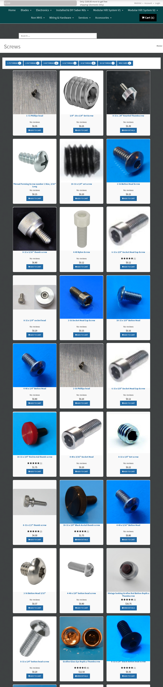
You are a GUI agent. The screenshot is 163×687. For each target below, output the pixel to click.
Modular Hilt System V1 (108, 10)
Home (12, 10)
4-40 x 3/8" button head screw (81, 593)
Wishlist (137, 3)
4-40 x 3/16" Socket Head (82, 457)
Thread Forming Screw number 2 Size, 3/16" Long (34, 185)
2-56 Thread (32, 63)
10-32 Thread (107, 63)
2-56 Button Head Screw (128, 184)
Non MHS (38, 17)
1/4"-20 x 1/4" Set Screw (81, 115)
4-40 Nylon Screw (81, 252)
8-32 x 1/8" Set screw (128, 457)
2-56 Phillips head (81, 388)
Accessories (103, 17)
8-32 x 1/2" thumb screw (34, 525)
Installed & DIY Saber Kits (72, 10)
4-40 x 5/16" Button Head (128, 525)
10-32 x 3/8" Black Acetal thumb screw (81, 525)
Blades (26, 10)
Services (84, 17)
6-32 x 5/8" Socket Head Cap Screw (128, 388)
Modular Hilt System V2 (143, 10)
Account (148, 3)
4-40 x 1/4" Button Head (34, 388)
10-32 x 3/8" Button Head (128, 320)
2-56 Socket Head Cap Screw (81, 320)
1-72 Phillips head (34, 115)
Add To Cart (34, 130)
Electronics (44, 10)
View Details (128, 130)
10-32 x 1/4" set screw (81, 184)
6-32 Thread (70, 63)
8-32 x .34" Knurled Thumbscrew (128, 115)
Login (157, 3)
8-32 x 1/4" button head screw (34, 661)
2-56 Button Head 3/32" (35, 593)
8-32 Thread (88, 63)
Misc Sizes (125, 63)
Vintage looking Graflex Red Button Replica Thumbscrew (128, 594)
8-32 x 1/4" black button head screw (128, 661)
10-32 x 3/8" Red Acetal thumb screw (34, 457)
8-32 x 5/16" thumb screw (34, 252)
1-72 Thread (14, 63)
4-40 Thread (51, 63)
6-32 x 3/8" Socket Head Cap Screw (128, 252)
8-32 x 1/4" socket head (35, 320)
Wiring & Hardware (61, 17)
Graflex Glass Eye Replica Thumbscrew (81, 661)
